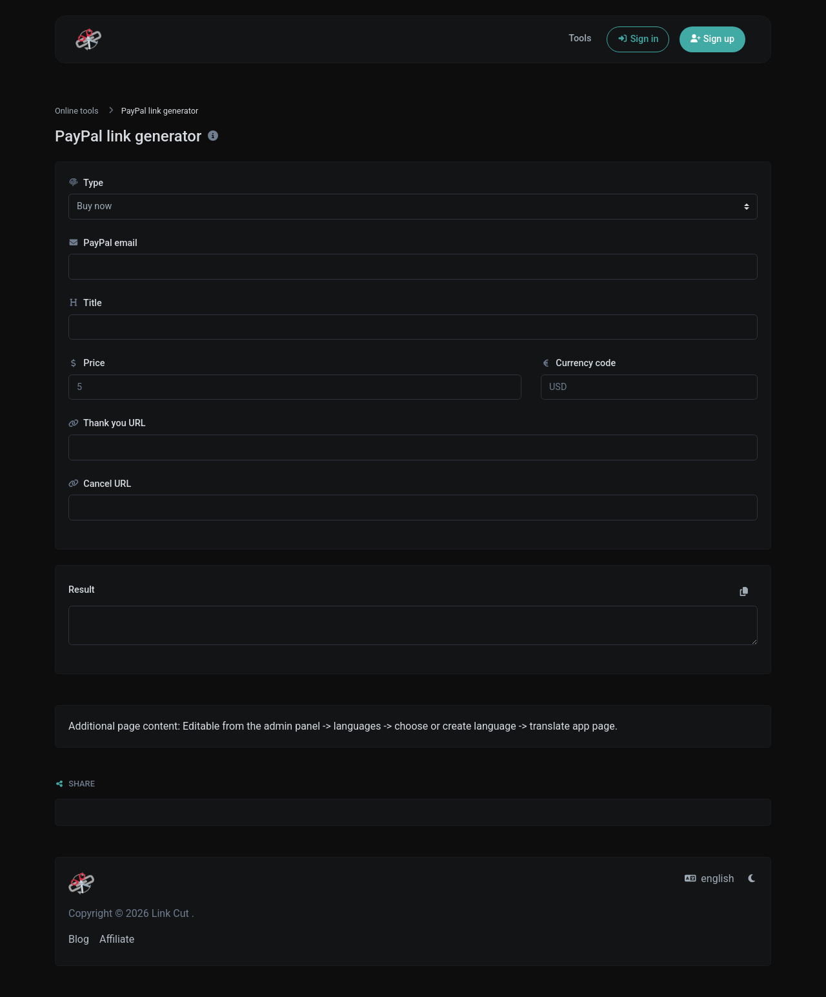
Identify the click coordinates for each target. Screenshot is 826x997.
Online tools (77, 111)
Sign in (638, 39)
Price (86, 363)
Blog (78, 939)
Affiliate (116, 939)
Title (85, 303)
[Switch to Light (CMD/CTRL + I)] (751, 878)
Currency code (578, 363)
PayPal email (102, 243)
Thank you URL (107, 423)
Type (85, 183)
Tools (580, 38)
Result (81, 589)
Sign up (712, 39)
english (709, 878)
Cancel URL (99, 483)
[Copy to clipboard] (744, 592)
